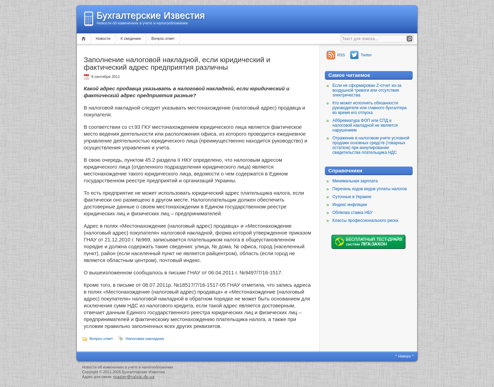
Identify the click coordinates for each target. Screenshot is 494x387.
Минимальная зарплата (355, 181)
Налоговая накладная (145, 339)
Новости (103, 38)
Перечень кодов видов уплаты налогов (369, 188)
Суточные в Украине (351, 196)
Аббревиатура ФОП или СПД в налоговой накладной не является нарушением (365, 125)
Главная (84, 38)
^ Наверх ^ (404, 356)
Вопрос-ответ (163, 38)
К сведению (131, 38)
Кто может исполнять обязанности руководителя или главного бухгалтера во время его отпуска (369, 108)
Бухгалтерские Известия (150, 15)
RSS (341, 55)
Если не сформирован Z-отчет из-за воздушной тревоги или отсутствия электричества (366, 90)
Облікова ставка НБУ (352, 212)
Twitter (366, 55)
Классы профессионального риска (365, 220)
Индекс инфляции (349, 204)
